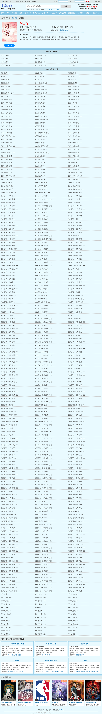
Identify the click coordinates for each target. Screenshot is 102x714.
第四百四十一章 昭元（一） (44, 558)
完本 (20, 13)
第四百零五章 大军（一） (43, 518)
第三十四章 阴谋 (6, 109)
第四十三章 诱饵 (6, 119)
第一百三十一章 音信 (41, 216)
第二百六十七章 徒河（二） (77, 365)
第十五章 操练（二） (75, 86)
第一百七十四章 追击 (75, 262)
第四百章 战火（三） (75, 511)
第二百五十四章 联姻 (41, 352)
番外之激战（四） (40, 614)
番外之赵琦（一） (7, 62)
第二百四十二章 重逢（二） (44, 338)
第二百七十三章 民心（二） (77, 372)
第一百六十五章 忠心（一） (77, 252)
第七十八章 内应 (73, 156)
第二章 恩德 (38, 73)
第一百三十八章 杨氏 (75, 222)
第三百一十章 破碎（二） (9, 415)
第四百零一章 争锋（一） (9, 514)
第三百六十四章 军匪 (75, 471)
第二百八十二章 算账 (75, 382)
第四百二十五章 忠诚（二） (10, 541)
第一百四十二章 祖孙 (8, 229)
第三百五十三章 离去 (8, 461)
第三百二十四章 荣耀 (41, 428)
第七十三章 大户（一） (8, 153)
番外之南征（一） (40, 597)
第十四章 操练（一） (41, 86)
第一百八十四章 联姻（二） (10, 275)
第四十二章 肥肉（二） (75, 116)
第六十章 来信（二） (75, 136)
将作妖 (17, 660)
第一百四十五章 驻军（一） (10, 232)
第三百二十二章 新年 (75, 425)
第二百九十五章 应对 (8, 398)
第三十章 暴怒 (72, 103)
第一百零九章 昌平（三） (9, 192)
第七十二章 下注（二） (75, 149)
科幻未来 (80, 13)
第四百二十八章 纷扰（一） (10, 544)
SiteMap (61, 710)
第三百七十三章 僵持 (75, 481)
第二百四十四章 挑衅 (8, 342)
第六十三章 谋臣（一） (75, 139)
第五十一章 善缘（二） (75, 126)
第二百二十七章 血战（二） (44, 322)
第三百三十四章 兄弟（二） (77, 438)
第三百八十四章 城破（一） (44, 494)
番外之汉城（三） (74, 62)
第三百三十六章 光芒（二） (44, 441)
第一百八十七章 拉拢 (8, 279)
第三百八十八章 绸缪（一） (77, 498)
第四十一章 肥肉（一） (42, 116)
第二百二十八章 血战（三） (77, 322)
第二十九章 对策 (40, 103)
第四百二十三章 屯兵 (41, 538)
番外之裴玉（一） (74, 55)
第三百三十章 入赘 (7, 435)
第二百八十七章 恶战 (41, 388)
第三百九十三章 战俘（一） (44, 504)
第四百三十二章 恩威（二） (44, 548)
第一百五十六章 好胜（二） (77, 242)
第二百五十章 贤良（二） (9, 348)
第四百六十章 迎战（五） (76, 577)
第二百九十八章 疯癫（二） (10, 401)
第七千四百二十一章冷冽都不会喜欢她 (52, 672)
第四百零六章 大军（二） (76, 518)
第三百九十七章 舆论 (75, 508)
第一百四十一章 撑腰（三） (77, 226)
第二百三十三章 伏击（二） (44, 328)
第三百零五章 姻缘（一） (43, 408)
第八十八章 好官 (6, 169)
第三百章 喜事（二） (75, 401)
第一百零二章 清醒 (74, 182)
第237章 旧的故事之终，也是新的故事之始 (87, 672)
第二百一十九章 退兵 (75, 312)
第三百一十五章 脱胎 (41, 418)
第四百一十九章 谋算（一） (10, 534)
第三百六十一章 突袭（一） (77, 468)
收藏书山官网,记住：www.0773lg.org (26, 1)
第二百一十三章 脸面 (75, 305)
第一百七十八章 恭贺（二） (10, 269)
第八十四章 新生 (73, 162)
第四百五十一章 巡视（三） (77, 567)
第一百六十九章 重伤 (8, 259)
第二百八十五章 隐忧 (75, 385)
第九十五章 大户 (40, 176)
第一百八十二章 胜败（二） (44, 272)
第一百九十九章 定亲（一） (10, 292)
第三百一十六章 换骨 (75, 418)
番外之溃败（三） (7, 621)
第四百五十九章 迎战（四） (44, 577)
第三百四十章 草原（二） (76, 445)
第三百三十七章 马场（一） (77, 441)
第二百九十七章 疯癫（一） (77, 398)
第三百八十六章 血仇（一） (10, 498)
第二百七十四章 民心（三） (10, 375)
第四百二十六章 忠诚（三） (44, 541)
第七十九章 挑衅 (6, 159)
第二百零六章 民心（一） (43, 299)
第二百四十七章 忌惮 (8, 345)
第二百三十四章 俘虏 (75, 328)
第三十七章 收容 (6, 113)
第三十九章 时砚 (73, 113)
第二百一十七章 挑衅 (8, 312)
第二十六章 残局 (40, 99)
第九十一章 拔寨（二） (8, 172)
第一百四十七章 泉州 (75, 232)
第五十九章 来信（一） (42, 136)
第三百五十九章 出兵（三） (10, 468)
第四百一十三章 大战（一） (10, 528)
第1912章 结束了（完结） (15, 655)
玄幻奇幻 (96, 13)
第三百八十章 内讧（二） (9, 491)
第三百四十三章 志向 (75, 448)
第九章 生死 (72, 79)
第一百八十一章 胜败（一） (10, 272)
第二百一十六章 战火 (75, 309)
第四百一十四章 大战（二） (44, 528)
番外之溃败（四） (40, 621)
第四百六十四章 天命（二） (10, 584)
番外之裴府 (5, 594)
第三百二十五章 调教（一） (77, 428)
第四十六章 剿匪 (6, 123)
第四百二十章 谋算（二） (43, 534)
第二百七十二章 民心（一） (44, 372)
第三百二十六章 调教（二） (10, 431)
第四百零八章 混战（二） (43, 521)
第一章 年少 (5, 73)
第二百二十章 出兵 (7, 315)
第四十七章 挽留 (40, 123)
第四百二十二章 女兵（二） (10, 538)
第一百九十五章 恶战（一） (77, 285)
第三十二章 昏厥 (40, 106)
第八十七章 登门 (73, 166)
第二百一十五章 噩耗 (41, 309)
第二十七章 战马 (73, 99)
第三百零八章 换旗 (41, 411)
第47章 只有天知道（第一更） (16, 672)
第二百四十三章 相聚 (75, 338)
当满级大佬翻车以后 (17, 644)
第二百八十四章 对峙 (41, 385)
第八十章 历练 (39, 159)
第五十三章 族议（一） (42, 129)
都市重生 (71, 13)
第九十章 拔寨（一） (75, 169)
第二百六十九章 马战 (41, 368)
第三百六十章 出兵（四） (43, 468)
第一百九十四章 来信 (41, 285)
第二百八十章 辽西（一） (9, 382)
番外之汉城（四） (40, 62)
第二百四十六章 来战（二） (77, 342)
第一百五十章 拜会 (74, 236)
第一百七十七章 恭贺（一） (77, 265)
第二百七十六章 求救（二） (77, 375)
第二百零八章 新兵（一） (9, 302)
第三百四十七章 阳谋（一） (10, 455)
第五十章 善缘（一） (41, 126)
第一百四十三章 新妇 (41, 229)
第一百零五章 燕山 (74, 186)
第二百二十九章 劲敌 (8, 325)
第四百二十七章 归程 (75, 541)
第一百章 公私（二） (8, 182)
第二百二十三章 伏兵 (8, 319)
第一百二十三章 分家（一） (77, 206)
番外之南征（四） (40, 601)
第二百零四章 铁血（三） (76, 295)
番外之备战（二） (7, 611)
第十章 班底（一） (7, 83)
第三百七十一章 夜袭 (8, 481)
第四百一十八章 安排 (75, 531)
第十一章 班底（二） (41, 83)
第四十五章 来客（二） (75, 119)
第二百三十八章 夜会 (8, 335)
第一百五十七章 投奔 (8, 245)
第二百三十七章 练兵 (75, 332)
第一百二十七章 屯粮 (8, 212)
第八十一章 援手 (73, 159)
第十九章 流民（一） (8, 93)
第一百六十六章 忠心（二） (10, 255)
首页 (2, 13)
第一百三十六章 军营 (8, 222)
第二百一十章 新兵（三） (76, 302)
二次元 (88, 13)
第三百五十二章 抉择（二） (77, 458)
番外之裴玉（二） (40, 55)
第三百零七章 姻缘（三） (9, 411)
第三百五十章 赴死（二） (9, 458)
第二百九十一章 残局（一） (77, 392)
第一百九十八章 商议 (75, 289)
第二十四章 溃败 (73, 96)
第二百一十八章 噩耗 (41, 312)
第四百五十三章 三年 (41, 571)
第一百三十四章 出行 (41, 219)
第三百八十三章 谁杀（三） (10, 494)
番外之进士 (38, 607)
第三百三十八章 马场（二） (10, 445)
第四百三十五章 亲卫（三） (44, 551)
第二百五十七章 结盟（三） (44, 355)
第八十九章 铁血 (40, 169)
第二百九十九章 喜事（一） (44, 401)
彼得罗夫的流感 (6, 702)
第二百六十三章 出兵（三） (44, 362)
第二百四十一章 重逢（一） (10, 338)
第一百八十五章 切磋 (41, 275)
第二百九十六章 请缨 (41, 398)
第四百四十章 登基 (7, 558)
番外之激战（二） (74, 611)
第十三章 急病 (5, 86)
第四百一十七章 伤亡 (41, 531)
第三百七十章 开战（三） (76, 478)
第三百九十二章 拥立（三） (10, 504)
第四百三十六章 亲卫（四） (77, 551)
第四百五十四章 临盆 (75, 571)
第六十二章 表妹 (40, 139)
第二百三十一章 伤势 (75, 325)
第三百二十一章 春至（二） (44, 425)
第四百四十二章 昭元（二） (77, 558)
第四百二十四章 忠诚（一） (77, 538)
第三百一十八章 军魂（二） (44, 421)
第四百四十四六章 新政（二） (11, 564)
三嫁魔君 (55, 702)
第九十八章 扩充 (40, 179)
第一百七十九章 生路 (41, 269)
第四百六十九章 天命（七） (77, 587)
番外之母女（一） (7, 604)
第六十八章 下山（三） (42, 146)
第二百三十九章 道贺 (41, 335)
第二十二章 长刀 (6, 96)
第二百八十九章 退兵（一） (10, 392)
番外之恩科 (5, 607)
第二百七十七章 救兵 (8, 378)
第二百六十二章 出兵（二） (10, 362)
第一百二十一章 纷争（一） (10, 206)
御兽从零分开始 (51, 644)
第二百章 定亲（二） (41, 292)
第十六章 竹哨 (5, 89)
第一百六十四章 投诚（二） (44, 252)
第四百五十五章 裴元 (8, 574)
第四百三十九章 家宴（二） (77, 554)
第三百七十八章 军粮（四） (44, 488)
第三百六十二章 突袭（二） (10, 471)
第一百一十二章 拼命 (8, 196)
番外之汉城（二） (7, 65)
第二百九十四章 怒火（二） (77, 395)
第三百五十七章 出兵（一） (44, 465)
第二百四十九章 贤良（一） (77, 345)
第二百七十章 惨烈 (74, 368)
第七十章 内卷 (5, 149)
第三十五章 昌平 (40, 109)
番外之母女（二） (40, 604)
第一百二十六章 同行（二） (77, 209)
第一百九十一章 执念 (41, 282)
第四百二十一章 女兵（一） (77, 534)
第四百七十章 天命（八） (9, 591)
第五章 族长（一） (41, 76)
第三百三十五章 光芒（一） (10, 441)
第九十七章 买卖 (6, 179)
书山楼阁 (11, 6)
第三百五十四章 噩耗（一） (44, 461)
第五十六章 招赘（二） (42, 133)
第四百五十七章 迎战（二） (77, 574)
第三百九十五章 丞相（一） (10, 508)
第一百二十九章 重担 (75, 212)
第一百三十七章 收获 (41, 222)
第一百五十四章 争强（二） (10, 242)
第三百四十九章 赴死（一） (77, 455)
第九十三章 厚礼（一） (75, 172)
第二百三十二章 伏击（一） (10, 328)
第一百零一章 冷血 (41, 182)
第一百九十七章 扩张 (41, 289)
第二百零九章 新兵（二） (43, 302)
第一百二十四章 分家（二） (10, 209)
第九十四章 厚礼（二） (8, 176)
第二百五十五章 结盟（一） (77, 352)
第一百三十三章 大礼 (8, 219)
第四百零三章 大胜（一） (76, 514)
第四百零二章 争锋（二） (43, 514)
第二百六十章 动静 (41, 358)
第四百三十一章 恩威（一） (10, 548)
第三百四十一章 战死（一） (10, 448)
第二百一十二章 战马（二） (44, 305)
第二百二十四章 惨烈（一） (44, 319)
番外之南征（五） (74, 601)
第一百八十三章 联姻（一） (77, 272)
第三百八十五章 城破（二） (77, 494)
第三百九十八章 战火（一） (10, 511)
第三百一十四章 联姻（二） (10, 418)
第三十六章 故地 (73, 109)
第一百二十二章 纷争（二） (44, 206)
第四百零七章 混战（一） (9, 521)
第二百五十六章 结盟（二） (10, 355)
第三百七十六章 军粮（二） (77, 484)
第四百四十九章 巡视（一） (10, 567)
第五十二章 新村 (6, 129)
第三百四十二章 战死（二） (44, 448)
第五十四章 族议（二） (75, 129)
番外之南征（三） (7, 601)
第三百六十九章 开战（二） (44, 478)
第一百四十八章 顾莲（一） (10, 236)
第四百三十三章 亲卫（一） (77, 548)
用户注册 (97, 1)
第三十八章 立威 (40, 113)
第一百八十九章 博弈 (75, 279)
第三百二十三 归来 (7, 428)
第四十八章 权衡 (73, 123)
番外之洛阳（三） (7, 597)
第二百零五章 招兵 (7, 299)
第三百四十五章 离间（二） (44, 451)
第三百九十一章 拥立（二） (77, 501)
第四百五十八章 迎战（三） (10, 577)
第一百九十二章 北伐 (75, 282)
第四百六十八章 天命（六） (44, 587)
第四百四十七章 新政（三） (44, 564)
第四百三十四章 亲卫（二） (10, 551)
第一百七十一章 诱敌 (75, 259)
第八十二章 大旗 (6, 162)
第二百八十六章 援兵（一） (10, 388)
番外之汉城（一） (40, 65)
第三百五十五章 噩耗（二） (77, 461)
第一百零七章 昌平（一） (43, 189)
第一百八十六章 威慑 (75, 275)
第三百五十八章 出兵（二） (77, 465)
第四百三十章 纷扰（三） (76, 544)
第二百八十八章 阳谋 (75, 388)
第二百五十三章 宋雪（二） (10, 352)
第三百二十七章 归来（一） (44, 431)
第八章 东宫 (38, 79)
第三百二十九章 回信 (41, 435)
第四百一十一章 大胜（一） (44, 524)
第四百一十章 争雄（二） (9, 524)
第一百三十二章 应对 (75, 216)
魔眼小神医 (84, 644)
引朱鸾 (85, 660)
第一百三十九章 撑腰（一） (10, 226)
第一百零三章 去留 (7, 186)
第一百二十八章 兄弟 (41, 212)
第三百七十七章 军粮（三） (10, 488)
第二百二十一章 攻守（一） (44, 315)
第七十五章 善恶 (73, 153)
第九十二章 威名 (40, 172)
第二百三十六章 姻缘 (41, 332)
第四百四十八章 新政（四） (77, 564)
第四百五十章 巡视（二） (43, 567)
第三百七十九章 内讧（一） (77, 488)
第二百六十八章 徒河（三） (10, 368)
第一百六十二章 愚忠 (75, 249)
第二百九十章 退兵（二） (43, 392)
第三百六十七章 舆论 (75, 475)
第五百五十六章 (80, 655)
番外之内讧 (5, 617)
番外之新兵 (64, 30)
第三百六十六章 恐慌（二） (44, 475)
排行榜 (14, 13)
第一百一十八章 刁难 (8, 202)
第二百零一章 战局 (74, 292)
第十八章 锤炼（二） (75, 89)
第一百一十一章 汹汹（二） (77, 192)
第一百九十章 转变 (7, 282)
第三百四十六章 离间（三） (77, 451)
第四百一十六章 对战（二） (10, 531)
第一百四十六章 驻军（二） (44, 232)
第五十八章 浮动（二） (8, 136)
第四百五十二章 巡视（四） (10, 571)
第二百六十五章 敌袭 (8, 365)
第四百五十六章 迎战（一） (44, 574)
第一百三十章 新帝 (7, 216)
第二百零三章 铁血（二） (43, 295)
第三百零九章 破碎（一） (76, 411)
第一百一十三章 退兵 (41, 196)
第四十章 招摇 (5, 116)
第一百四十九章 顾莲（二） (44, 236)
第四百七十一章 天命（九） (44, 591)
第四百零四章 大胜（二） (9, 518)
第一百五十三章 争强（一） (77, 239)
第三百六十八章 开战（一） (10, 478)
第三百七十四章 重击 (8, 484)
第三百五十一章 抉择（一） (44, 458)
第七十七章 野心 (40, 156)
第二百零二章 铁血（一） (9, 295)
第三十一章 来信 (6, 106)
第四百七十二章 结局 (75, 591)
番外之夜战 (72, 614)
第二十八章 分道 (6, 103)
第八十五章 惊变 (6, 166)
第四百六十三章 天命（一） (77, 581)
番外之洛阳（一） (40, 594)
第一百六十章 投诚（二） (9, 249)
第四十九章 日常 (6, 126)
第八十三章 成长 (40, 162)
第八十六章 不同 (40, 166)
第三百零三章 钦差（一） (76, 405)
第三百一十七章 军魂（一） (10, 421)
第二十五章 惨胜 (6, 99)
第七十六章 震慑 (6, 156)
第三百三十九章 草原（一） (44, 445)
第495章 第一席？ (47, 655)
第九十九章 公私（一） (75, 179)
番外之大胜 (72, 65)
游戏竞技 (62, 13)
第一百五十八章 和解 (41, 245)
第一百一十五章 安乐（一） (10, 199)
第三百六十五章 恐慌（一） (10, 475)
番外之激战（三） (7, 614)
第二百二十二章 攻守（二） (77, 315)
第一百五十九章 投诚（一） (77, 245)
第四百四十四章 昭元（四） (44, 561)
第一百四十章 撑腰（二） (43, 226)
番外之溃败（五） (74, 621)
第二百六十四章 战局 (75, 362)
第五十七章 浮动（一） (75, 133)
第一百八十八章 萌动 (41, 279)
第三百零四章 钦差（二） (9, 408)
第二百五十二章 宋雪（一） (77, 348)
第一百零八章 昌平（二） (76, 189)
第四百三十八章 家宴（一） (44, 554)
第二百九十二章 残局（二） (10, 395)
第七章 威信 (5, 79)
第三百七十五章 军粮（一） (44, 484)
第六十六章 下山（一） (75, 143)
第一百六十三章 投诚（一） (10, 252)
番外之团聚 (38, 58)
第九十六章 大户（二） (75, 176)
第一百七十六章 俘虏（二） (44, 265)
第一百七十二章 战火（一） (10, 262)
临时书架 (49, 9)
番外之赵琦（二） (74, 58)
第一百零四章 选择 (41, 186)
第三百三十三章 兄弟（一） (44, 438)
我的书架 (56, 9)
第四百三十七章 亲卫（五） (10, 554)
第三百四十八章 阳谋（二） (44, 455)
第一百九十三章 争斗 (8, 285)
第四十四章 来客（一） (42, 119)
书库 (8, 13)
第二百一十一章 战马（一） (10, 305)
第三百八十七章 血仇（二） (44, 498)
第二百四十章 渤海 (74, 335)
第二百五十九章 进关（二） (10, 358)
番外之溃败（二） (74, 617)
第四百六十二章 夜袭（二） (44, 581)
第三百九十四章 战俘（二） (77, 504)
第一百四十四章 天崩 (75, 229)
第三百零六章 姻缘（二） (76, 408)
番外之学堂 (72, 604)
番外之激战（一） (40, 611)
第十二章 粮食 (72, 83)
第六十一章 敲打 (6, 139)
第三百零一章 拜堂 (7, 405)
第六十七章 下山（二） (8, 146)
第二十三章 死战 (40, 96)
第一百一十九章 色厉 (41, 202)
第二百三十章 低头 (41, 325)
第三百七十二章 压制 (41, 481)
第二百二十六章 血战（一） (10, 322)
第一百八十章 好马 (74, 269)
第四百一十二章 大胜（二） (77, 524)
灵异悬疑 (36, 13)
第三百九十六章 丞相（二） (44, 508)
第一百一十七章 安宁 (75, 199)
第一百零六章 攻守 (7, 189)
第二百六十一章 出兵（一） (77, 358)
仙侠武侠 (27, 13)
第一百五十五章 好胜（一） (44, 242)
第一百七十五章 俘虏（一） (10, 265)
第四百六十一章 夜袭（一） (10, 581)
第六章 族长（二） (74, 76)
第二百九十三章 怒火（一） (44, 395)
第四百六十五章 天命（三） (44, 584)
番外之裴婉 (5, 58)
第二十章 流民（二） (41, 93)
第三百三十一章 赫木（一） (77, 435)
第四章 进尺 (5, 76)
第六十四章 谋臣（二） (8, 143)
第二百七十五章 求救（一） (44, 375)
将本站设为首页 (7, 1)
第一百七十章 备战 (41, 259)
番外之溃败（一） (40, 617)
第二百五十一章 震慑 (41, 348)
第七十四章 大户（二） (42, 153)
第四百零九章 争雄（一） (76, 521)
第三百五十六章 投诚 (8, 465)
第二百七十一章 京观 (8, 372)
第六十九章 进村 (73, 146)
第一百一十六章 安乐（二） (44, 199)
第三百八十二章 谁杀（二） (77, 491)
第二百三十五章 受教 (8, 332)
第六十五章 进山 (40, 143)
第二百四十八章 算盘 (41, 345)
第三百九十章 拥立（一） (43, 501)
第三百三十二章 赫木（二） (10, 438)
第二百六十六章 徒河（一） (44, 365)
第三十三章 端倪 (73, 106)
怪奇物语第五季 (91, 702)
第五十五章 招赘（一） (8, 133)
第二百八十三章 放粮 (8, 385)
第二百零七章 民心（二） (76, 299)
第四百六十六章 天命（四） (77, 584)
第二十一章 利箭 (73, 93)
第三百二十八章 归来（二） (77, 431)
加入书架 (9, 45)
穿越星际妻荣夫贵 (51, 660)
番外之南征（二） (74, 597)
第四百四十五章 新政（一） (77, 561)
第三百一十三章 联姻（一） (77, 415)
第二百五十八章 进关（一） (77, 355)
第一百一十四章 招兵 (75, 196)
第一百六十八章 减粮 (75, 255)
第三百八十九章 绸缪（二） (10, 501)
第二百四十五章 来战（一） (44, 342)
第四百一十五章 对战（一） (77, 528)
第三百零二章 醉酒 (41, 405)
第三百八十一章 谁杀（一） (44, 491)
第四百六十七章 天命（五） (10, 587)
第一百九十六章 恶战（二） (10, 289)
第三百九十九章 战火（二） (44, 511)
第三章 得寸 (72, 73)
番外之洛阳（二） (74, 594)
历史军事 (45, 13)
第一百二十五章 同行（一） (44, 209)
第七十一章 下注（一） (42, 149)
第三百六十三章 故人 (41, 471)
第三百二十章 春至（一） (9, 425)
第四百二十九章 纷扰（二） (44, 544)
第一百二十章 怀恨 (74, 202)
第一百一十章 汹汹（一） (43, 192)
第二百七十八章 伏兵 (41, 378)
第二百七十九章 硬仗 (75, 378)
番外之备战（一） (74, 607)
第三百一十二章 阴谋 (41, 415)
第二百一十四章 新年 (8, 309)
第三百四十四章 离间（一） (10, 451)
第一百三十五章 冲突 (75, 219)
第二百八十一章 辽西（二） (44, 382)
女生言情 (54, 13)
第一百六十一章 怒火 (41, 249)
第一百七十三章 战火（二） (44, 262)
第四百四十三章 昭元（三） (10, 561)
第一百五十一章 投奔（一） (10, 239)
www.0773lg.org (91, 6)
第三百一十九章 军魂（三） (77, 421)
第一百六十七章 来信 (41, 255)
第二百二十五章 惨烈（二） (77, 319)
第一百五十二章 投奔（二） (44, 239)
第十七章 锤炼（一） (41, 89)
